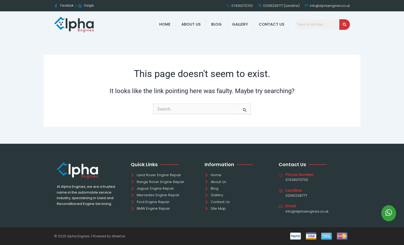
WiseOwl (118, 236)
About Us (189, 24)
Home (164, 24)
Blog (215, 24)
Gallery (239, 24)
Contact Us (271, 24)
